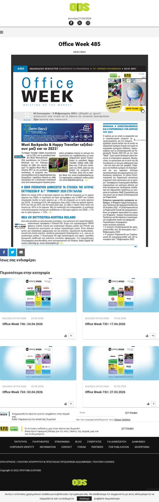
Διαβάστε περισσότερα (106, 498)
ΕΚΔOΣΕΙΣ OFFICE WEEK (14, 318)
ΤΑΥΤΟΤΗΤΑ (20, 441)
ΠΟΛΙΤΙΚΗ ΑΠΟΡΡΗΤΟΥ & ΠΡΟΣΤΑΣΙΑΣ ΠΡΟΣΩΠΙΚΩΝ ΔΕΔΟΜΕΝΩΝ (54, 461)
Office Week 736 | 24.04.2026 (22, 324)
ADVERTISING (142, 447)
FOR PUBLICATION (119, 447)
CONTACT (66, 447)
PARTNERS (97, 447)
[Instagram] (88, 23)
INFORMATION (48, 447)
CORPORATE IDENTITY (22, 447)
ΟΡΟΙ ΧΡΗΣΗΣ (7, 461)
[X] (80, 23)
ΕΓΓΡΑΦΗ (131, 413)
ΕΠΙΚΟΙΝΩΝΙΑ (62, 441)
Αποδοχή (84, 498)
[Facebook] (71, 23)
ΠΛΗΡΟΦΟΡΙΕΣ (41, 441)
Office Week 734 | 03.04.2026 (22, 392)
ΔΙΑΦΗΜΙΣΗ (138, 441)
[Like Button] (65, 335)
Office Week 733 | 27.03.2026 (105, 392)
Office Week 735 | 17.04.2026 (105, 324)
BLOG (78, 441)
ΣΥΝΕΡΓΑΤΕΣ (94, 441)
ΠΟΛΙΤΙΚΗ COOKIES (103, 461)
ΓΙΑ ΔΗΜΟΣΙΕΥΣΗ (116, 441)
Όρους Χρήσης (123, 419)
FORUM (82, 447)
